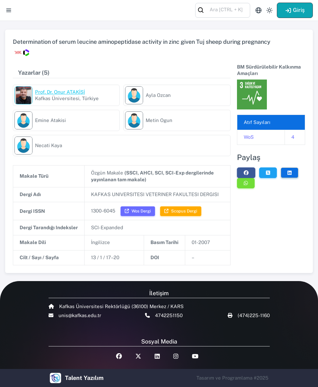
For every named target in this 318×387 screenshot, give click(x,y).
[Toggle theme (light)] (269, 10)
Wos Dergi (138, 211)
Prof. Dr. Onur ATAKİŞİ (60, 92)
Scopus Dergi (180, 211)
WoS (249, 137)
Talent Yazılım (84, 377)
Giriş (295, 10)
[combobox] (222, 10)
